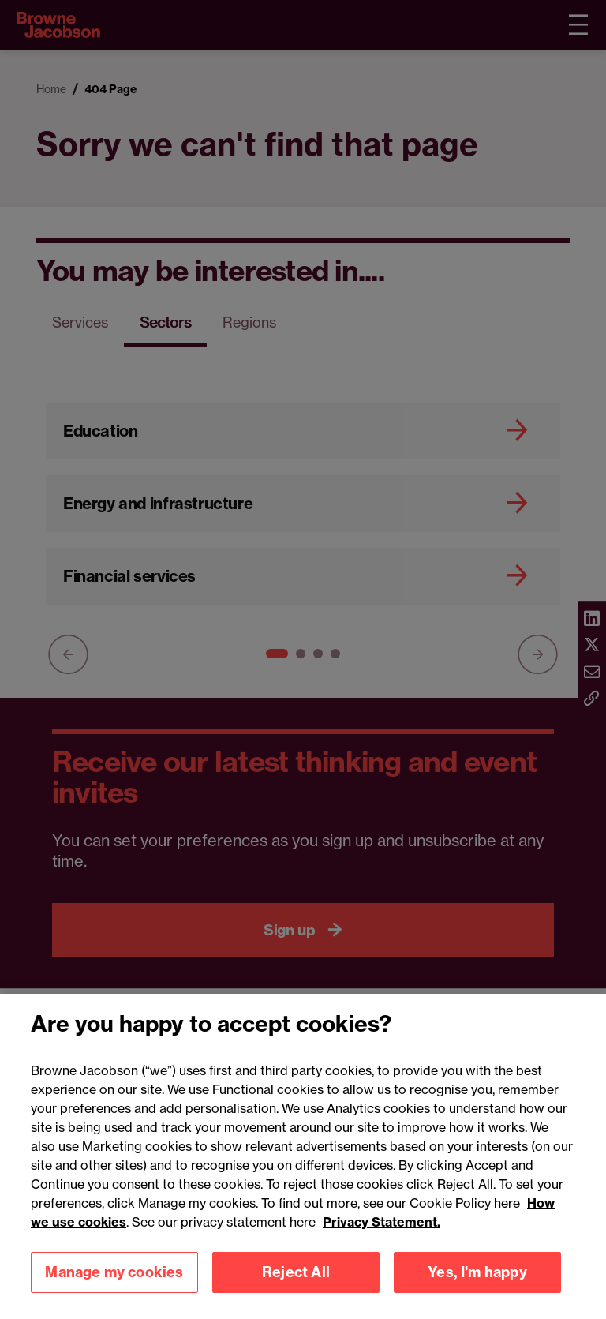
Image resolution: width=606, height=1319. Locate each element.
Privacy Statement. (381, 1241)
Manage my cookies (114, 1291)
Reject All (296, 1291)
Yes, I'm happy (477, 1291)
